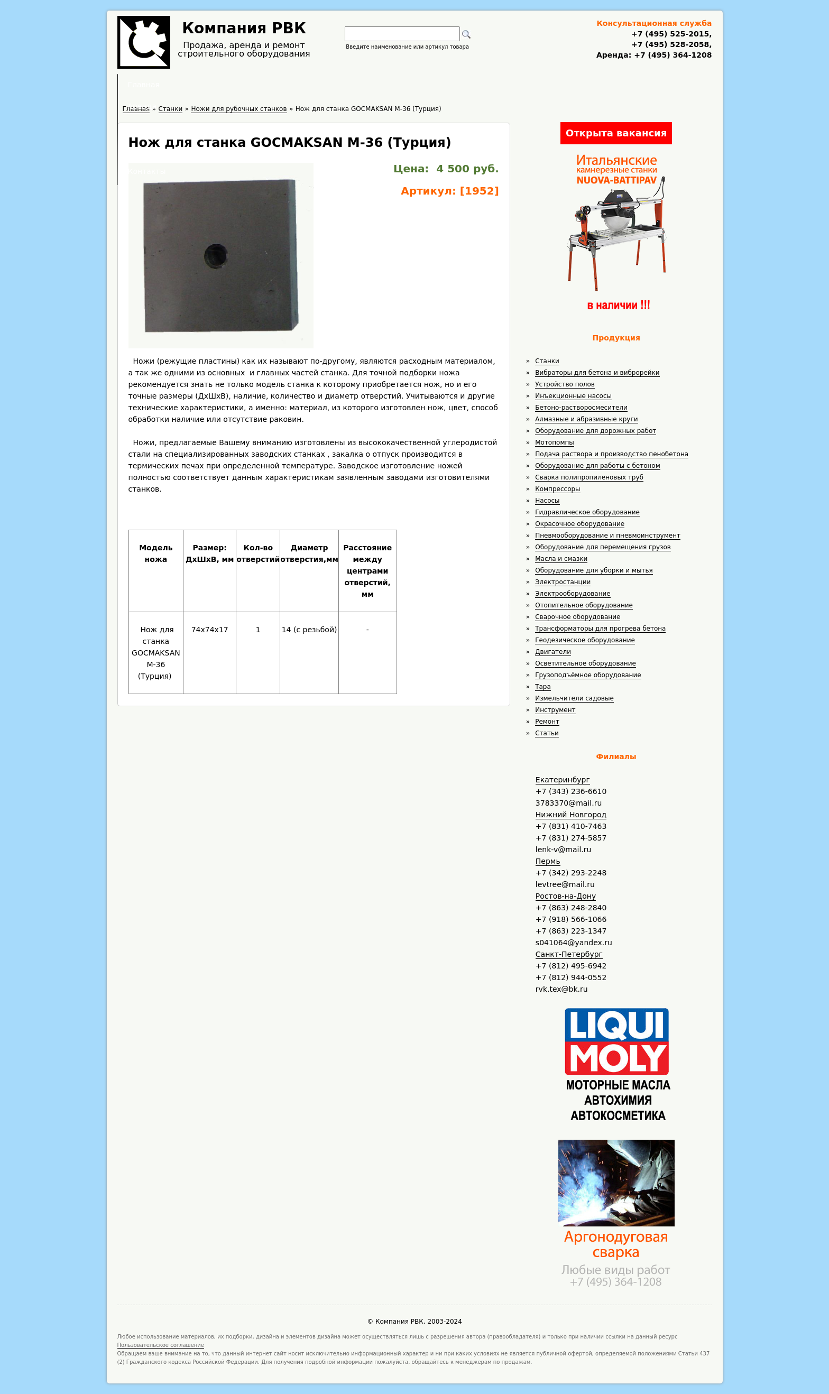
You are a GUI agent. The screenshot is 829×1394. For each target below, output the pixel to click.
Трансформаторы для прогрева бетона (600, 628)
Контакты (537, 84)
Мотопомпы (554, 442)
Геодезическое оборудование (585, 640)
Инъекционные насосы (573, 396)
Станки (547, 361)
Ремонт (547, 721)
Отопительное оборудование (584, 605)
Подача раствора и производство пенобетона (611, 454)
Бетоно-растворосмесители (581, 407)
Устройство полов (565, 384)
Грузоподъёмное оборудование (588, 675)
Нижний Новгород (571, 814)
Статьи (547, 733)
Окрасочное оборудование (579, 524)
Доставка (471, 84)
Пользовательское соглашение (161, 1345)
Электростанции (563, 582)
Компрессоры (557, 489)
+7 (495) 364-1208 (671, 55)
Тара (543, 686)
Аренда (343, 84)
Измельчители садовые (574, 698)
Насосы (547, 500)
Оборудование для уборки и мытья (594, 570)
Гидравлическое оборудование (587, 512)
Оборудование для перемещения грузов (603, 547)
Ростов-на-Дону (566, 896)
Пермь (548, 861)
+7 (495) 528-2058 (670, 44)
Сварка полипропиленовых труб (589, 477)
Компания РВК (244, 28)
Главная (284, 84)
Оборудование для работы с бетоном (597, 465)
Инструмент (555, 710)
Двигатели (553, 652)
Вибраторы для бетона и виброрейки (597, 372)
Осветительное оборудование (585, 663)
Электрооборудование (573, 593)
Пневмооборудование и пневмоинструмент (607, 535)
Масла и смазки (561, 558)
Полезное (404, 84)
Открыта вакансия (616, 133)
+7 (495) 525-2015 (670, 34)
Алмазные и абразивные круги (586, 419)
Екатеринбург (563, 780)
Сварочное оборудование (577, 617)
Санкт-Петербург (569, 954)
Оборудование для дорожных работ (595, 431)
